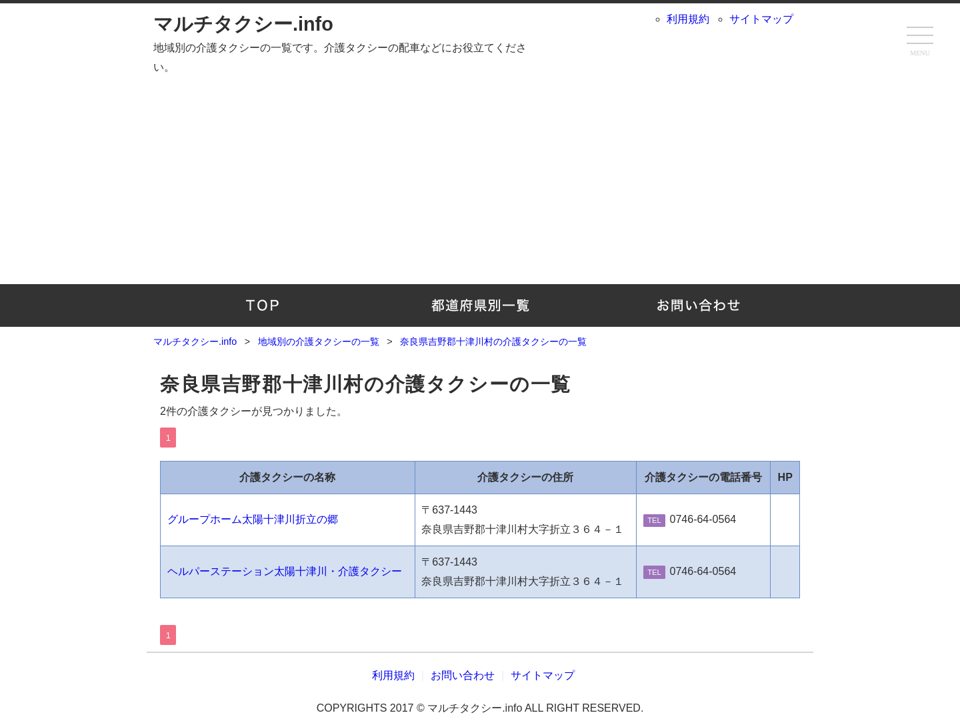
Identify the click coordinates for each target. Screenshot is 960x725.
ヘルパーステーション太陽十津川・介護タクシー (284, 571)
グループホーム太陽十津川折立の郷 (252, 519)
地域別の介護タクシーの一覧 (480, 305)
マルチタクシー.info (243, 24)
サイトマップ (761, 19)
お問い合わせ (698, 305)
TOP (262, 305)
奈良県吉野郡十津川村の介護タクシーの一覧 (365, 384)
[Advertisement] (480, 177)
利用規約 (688, 19)
